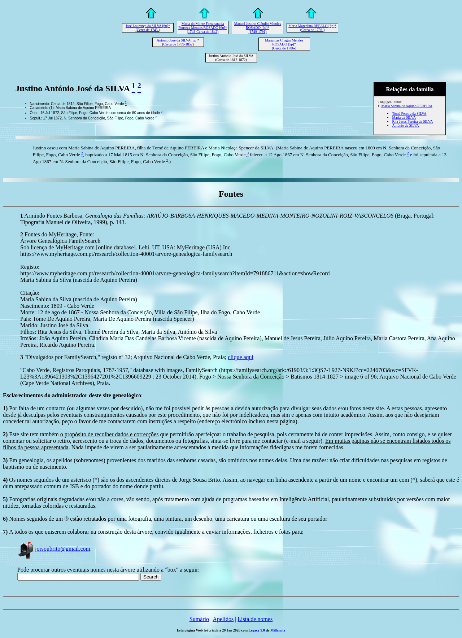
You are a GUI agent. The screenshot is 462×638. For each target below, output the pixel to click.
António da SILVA (405, 125)
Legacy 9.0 (257, 630)
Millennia (277, 630)
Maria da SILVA (404, 117)
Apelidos (223, 619)
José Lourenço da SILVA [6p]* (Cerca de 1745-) (148, 28)
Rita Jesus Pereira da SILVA (412, 121)
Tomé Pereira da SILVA (409, 113)
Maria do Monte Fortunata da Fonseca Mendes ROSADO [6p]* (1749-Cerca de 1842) (202, 28)
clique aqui (240, 357)
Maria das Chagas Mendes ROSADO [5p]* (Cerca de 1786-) (284, 44)
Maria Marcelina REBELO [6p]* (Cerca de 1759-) (312, 28)
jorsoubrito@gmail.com (53, 549)
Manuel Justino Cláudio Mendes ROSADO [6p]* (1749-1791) (257, 28)
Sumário (199, 619)
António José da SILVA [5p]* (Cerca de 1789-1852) (178, 42)
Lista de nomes (255, 619)
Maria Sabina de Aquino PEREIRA (406, 106)
